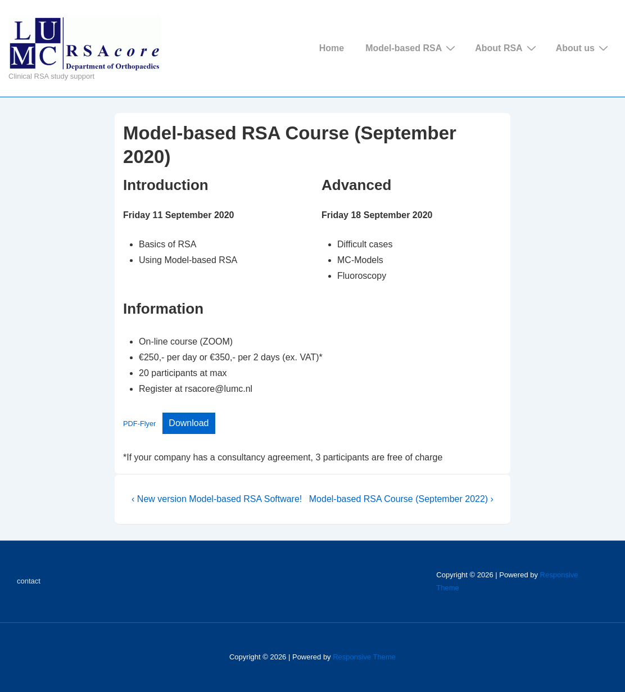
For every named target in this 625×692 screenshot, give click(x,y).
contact (28, 581)
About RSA (506, 48)
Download (189, 423)
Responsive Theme (364, 657)
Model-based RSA (411, 48)
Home (331, 48)
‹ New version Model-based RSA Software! (217, 499)
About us (583, 48)
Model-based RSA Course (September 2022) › (401, 499)
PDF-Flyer (139, 423)
